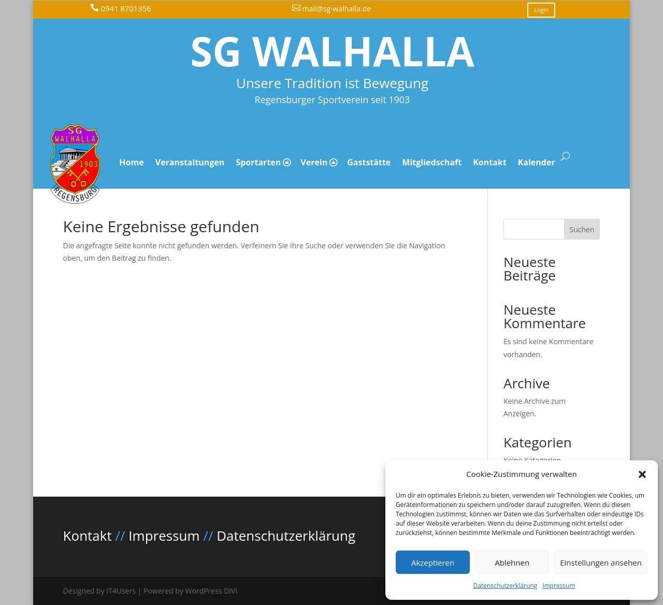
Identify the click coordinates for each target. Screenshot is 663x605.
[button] (642, 474)
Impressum (558, 585)
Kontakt (490, 162)
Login (541, 9)
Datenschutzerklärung (505, 585)
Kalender (536, 162)
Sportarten (258, 162)
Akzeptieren (432, 562)
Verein (313, 162)
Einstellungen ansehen (601, 562)
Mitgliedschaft (432, 162)
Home (131, 162)
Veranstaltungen (190, 162)
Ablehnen (512, 562)
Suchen (582, 229)
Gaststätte (369, 162)
